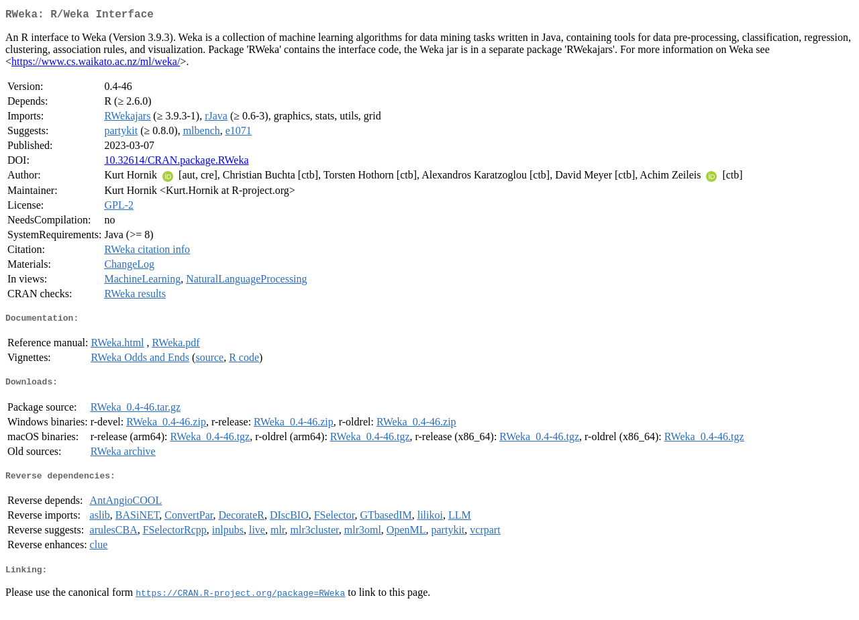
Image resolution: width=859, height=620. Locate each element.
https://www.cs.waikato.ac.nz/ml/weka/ (95, 64)
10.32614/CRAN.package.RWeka (176, 162)
